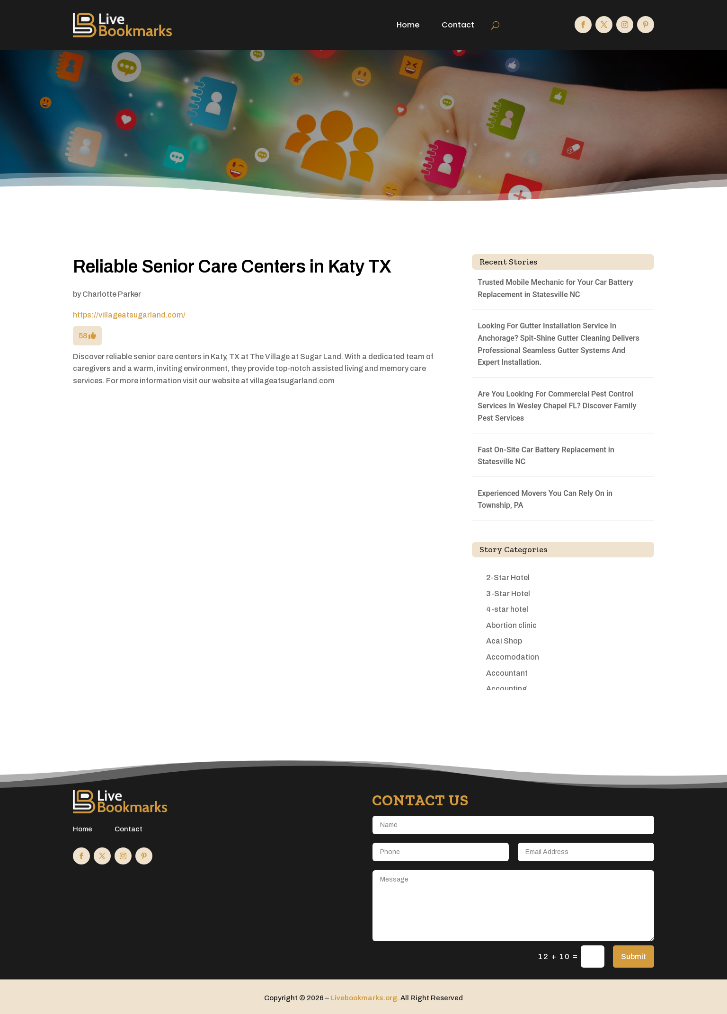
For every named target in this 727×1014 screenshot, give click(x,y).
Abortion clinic (511, 625)
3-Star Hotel (508, 594)
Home (408, 24)
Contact (458, 24)
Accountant (507, 673)
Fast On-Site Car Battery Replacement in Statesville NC (546, 456)
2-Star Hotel (508, 577)
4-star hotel (507, 609)
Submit (633, 956)
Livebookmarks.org (363, 998)
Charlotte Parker (111, 294)
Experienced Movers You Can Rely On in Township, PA (545, 499)
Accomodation (512, 657)
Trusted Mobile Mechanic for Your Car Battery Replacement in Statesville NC (555, 288)
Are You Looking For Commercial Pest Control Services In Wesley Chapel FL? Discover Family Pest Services (557, 406)
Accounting (506, 689)
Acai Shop (504, 641)
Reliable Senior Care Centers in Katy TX (232, 266)
